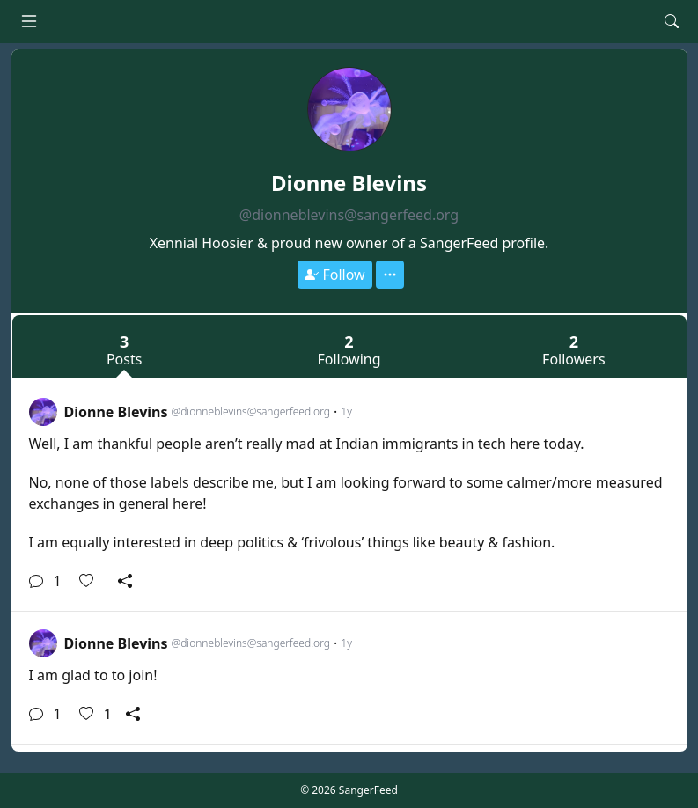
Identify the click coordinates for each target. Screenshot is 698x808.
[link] (349, 496)
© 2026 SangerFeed (349, 789)
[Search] (671, 21)
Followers (573, 349)
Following (349, 349)
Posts (124, 349)
